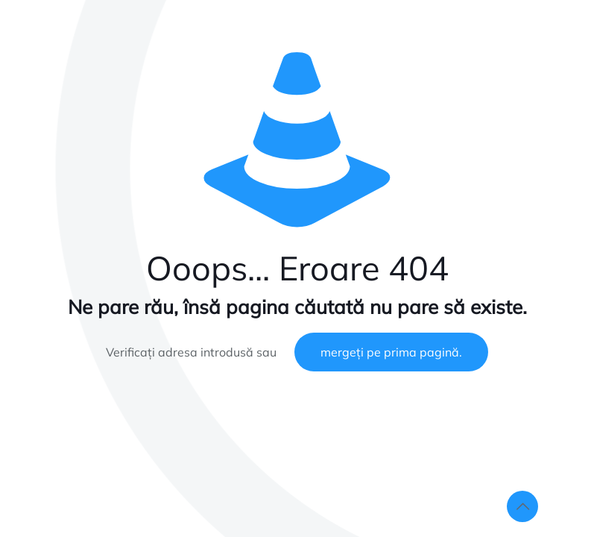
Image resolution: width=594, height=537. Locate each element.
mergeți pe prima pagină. (391, 352)
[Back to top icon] (522, 506)
